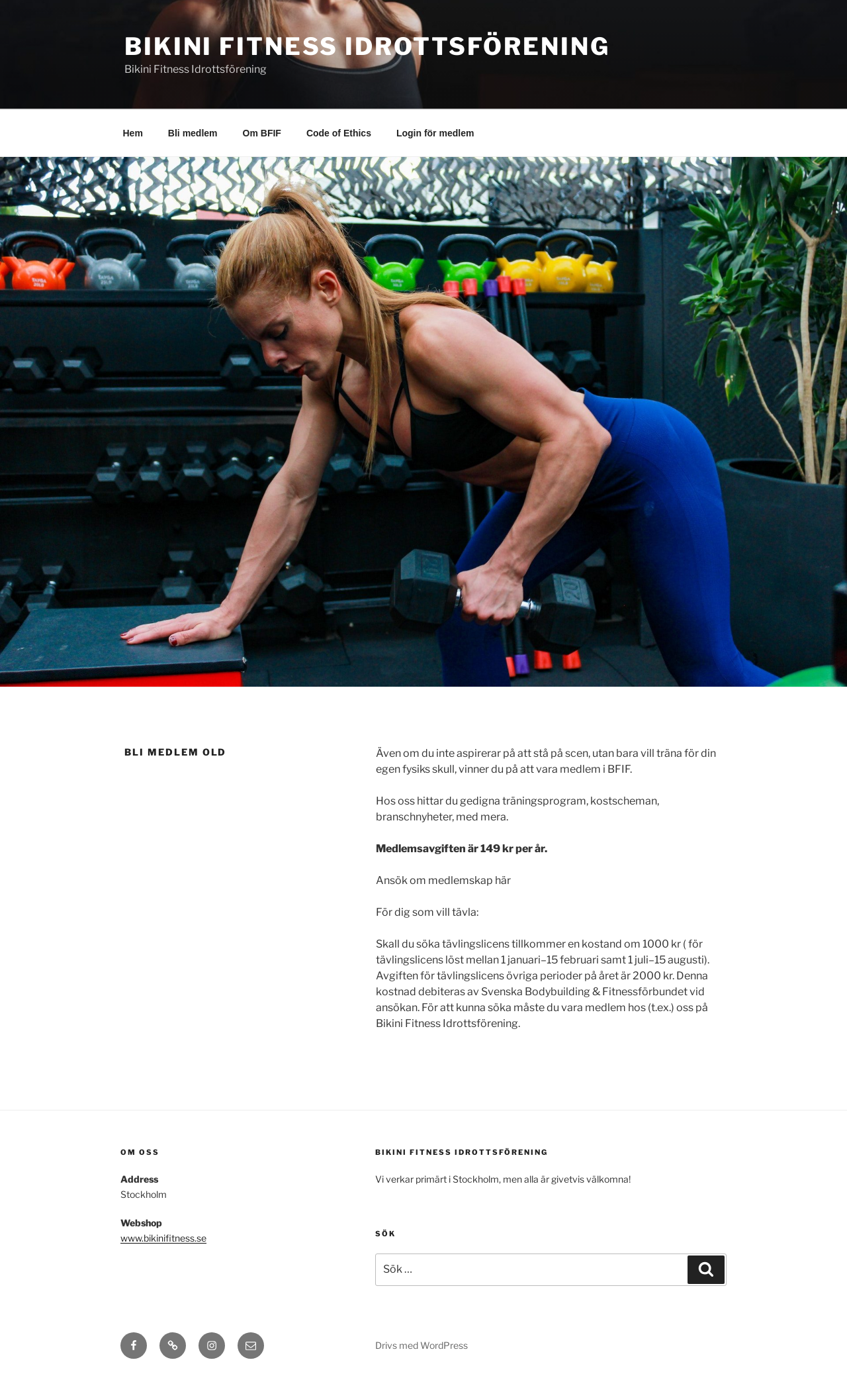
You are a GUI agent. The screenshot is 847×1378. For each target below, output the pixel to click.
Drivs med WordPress (421, 1345)
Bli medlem (193, 133)
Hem (133, 133)
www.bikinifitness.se (163, 1238)
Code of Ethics (338, 133)
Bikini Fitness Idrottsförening (366, 46)
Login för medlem (435, 133)
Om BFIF (262, 133)
